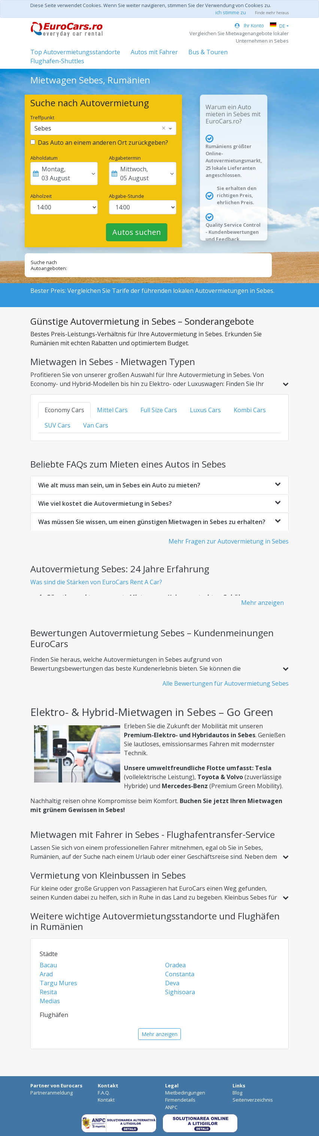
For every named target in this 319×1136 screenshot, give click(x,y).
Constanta (179, 974)
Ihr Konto (249, 25)
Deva (172, 983)
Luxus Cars (205, 410)
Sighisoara (180, 992)
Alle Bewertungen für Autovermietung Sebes (225, 683)
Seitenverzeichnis (253, 1099)
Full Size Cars (158, 410)
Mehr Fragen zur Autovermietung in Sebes (228, 541)
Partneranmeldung (51, 1092)
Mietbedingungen (185, 1092)
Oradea (175, 965)
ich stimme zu (230, 12)
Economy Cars (64, 410)
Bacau (48, 965)
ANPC (171, 1107)
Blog (237, 1092)
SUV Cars (57, 425)
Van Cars (95, 425)
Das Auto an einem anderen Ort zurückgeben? (103, 142)
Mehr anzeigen (262, 602)
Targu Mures (58, 983)
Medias (50, 1001)
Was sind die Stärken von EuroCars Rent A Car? (96, 582)
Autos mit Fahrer (154, 52)
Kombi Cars (250, 410)
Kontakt (106, 1099)
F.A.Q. (104, 1092)
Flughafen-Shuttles (57, 61)
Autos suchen (136, 232)
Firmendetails (180, 1099)
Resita (48, 992)
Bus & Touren (208, 52)
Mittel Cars (112, 410)
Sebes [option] (42, 128)
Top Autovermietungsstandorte (75, 52)
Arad (46, 974)
